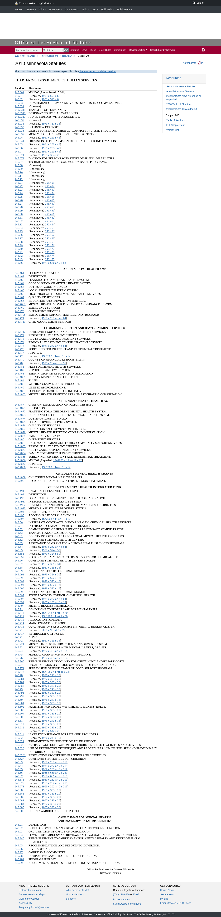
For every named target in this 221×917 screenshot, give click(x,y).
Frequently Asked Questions (34, 907)
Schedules (54, 9)
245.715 (19, 626)
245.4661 (20, 293)
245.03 (19, 103)
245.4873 (20, 415)
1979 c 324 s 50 (51, 550)
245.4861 (20, 391)
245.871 (19, 779)
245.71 (19, 609)
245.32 (19, 221)
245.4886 (20, 460)
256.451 (50, 182)
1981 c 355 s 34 (51, 564)
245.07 (19, 151)
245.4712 (20, 331)
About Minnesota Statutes (180, 91)
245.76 (19, 658)
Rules (93, 50)
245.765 (19, 661)
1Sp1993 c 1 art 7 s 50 (55, 612)
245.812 (19, 727)
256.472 (50, 248)
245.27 (19, 203)
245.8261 (20, 755)
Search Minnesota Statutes (180, 86)
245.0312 (20, 113)
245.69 (19, 571)
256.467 (50, 234)
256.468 (50, 238)
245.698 (19, 598)
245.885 (19, 807)
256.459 (50, 210)
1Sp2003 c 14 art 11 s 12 (56, 356)
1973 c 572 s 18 (51, 578)
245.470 (19, 311)
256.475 (50, 259)
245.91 (19, 824)
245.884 (19, 804)
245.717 (19, 633)
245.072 (19, 158)
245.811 (19, 724)
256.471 (50, 245)
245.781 (19, 679)
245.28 (19, 207)
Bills (84, 9)
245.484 (19, 380)
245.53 (19, 532)
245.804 (19, 713)
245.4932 (20, 505)
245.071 (19, 155)
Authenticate (189, 63)
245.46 (19, 262)
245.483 (19, 373)
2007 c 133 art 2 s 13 (54, 602)
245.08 (19, 165)
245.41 (19, 252)
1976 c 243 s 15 (51, 675)
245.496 (19, 518)
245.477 (19, 352)
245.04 (19, 137)
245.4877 (20, 429)
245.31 (19, 217)
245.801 (19, 703)
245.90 (19, 811)
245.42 (19, 255)
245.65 (19, 550)
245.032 (19, 120)
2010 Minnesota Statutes (26, 56)
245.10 (19, 172)
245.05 (19, 144)
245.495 (19, 515)
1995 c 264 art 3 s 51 (54, 363)
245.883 (19, 800)
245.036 (19, 130)
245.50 (19, 522)
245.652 (19, 557)
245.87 (19, 776)
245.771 (19, 668)
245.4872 (20, 411)
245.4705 (20, 314)
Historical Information (30, 890)
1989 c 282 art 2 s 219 (54, 762)
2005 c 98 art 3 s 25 (53, 630)
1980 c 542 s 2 (50, 731)
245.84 (19, 765)
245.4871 (20, 408)
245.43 (19, 259)
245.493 (19, 498)
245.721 (19, 644)
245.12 (19, 179)
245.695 (19, 588)
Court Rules (105, 50)
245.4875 (20, 422)
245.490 (19, 480)
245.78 (19, 675)
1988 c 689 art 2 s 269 (54, 772)
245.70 (19, 605)
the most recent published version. (97, 71)
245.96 (19, 849)
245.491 (19, 491)
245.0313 (20, 116)
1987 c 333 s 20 (51, 679)
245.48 (19, 363)
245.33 (19, 224)
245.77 (19, 665)
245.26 (19, 200)
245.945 (19, 838)
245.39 (19, 245)
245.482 (19, 370)
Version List (172, 130)
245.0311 (20, 109)
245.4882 (20, 446)
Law (94, 9)
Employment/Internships (32, 894)
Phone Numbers (122, 899)
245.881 (19, 793)
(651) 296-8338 (121, 894)
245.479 (19, 359)
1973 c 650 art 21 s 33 (54, 262)
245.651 (19, 553)
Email (136, 894)
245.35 (19, 231)
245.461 (19, 273)
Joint (41, 9)
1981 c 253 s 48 (51, 137)
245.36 (19, 234)
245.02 (19, 99)
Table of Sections (175, 120)
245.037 (19, 134)
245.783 (19, 685)
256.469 (50, 242)
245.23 (19, 189)
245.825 (19, 745)
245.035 (19, 127)
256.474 (50, 255)
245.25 (19, 196)
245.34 (19, 228)
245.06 (19, 148)
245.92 (19, 828)
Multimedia (107, 9)
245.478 (19, 356)
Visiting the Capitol (29, 898)
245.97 (19, 852)
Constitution (120, 50)
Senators (71, 898)
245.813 (19, 731)
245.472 (19, 335)
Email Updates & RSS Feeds (175, 903)
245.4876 (20, 425)
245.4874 (20, 418)
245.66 (19, 560)
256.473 (50, 252)
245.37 (19, 238)
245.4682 (20, 304)
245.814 (19, 734)
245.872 (19, 783)
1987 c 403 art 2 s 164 (54, 651)
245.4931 (20, 501)
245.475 (19, 345)
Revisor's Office (137, 50)
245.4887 (20, 463)
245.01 (19, 95)
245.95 (19, 845)
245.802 (19, 706)
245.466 (19, 290)
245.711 (19, 612)
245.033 (19, 123)
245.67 (19, 564)
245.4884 (20, 453)
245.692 (19, 578)
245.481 (19, 366)
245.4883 (20, 449)
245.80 (19, 699)
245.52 (19, 529)
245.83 (19, 762)
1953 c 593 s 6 (50, 95)
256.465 (50, 228)
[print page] (203, 50)
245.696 (19, 592)
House (18, 9)
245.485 (19, 384)
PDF (202, 63)
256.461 (50, 214)
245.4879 (20, 435)
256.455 (50, 196)
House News (167, 890)
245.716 (19, 630)
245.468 (19, 300)
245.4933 (20, 508)
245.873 (19, 786)
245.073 (19, 162)
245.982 (19, 859)
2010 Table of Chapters (178, 104)
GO (66, 50)
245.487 (19, 404)
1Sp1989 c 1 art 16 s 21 (55, 671)
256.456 (50, 200)
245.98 (19, 855)
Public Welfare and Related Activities (58, 56)
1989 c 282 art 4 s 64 (54, 318)
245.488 (19, 439)
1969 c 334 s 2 (50, 155)
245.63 (19, 543)
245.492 (19, 494)
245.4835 (20, 377)
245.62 (19, 539)
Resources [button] (173, 78)
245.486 (19, 387)
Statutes (74, 50)
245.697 (19, 595)
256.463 (50, 221)
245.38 (19, 242)
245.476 (19, 349)
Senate (30, 9)
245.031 (19, 106)
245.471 (19, 318)
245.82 (19, 737)
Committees (71, 9)
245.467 (19, 297)
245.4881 (20, 443)
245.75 (19, 654)
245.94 (19, 835)
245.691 (19, 574)
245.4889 (20, 477)
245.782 (19, 682)
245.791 (19, 692)
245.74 (19, 651)
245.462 (19, 276)
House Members (75, 894)
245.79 (19, 689)
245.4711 (20, 321)
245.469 (19, 307)
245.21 (19, 182)
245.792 (19, 696)
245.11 (19, 176)
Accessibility (25, 903)
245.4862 (20, 394)
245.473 (19, 338)
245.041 (19, 141)
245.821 (19, 741)
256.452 (50, 186)
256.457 (50, 203)
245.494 (19, 512)
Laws (84, 50)
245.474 (19, 342)
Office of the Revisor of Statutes (53, 42)
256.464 (50, 224)
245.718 (19, 637)
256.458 (50, 207)
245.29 (19, 210)
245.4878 (20, 432)
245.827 (19, 758)
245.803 (19, 710)
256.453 (50, 189)
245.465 (19, 286)
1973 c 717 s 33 (51, 123)
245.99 (19, 863)
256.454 (50, 193)
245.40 (19, 248)
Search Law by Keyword (163, 50)
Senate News (167, 894)
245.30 (19, 214)
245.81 (19, 720)
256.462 (50, 217)
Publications (123, 9)
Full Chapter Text (175, 125)
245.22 (19, 186)
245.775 (19, 671)
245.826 (19, 748)
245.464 (19, 283)
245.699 (19, 602)
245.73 (19, 647)
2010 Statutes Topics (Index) (181, 109)
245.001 (19, 92)
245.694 (19, 584)
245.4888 (20, 467)
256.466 (50, 231)
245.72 (19, 640)
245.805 (19, 717)
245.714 (19, 623)
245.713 (19, 619)
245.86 (19, 772)
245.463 (19, 280)
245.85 (19, 769)
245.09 (19, 168)
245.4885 (20, 456)
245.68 (19, 567)
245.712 (19, 616)
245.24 (19, 193)
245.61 (19, 536)
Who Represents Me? (77, 890)
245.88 (19, 790)
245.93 (19, 831)
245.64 (19, 546)
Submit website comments (127, 903)
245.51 (19, 525)
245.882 (19, 797)
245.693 (19, 581)
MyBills (164, 898)
